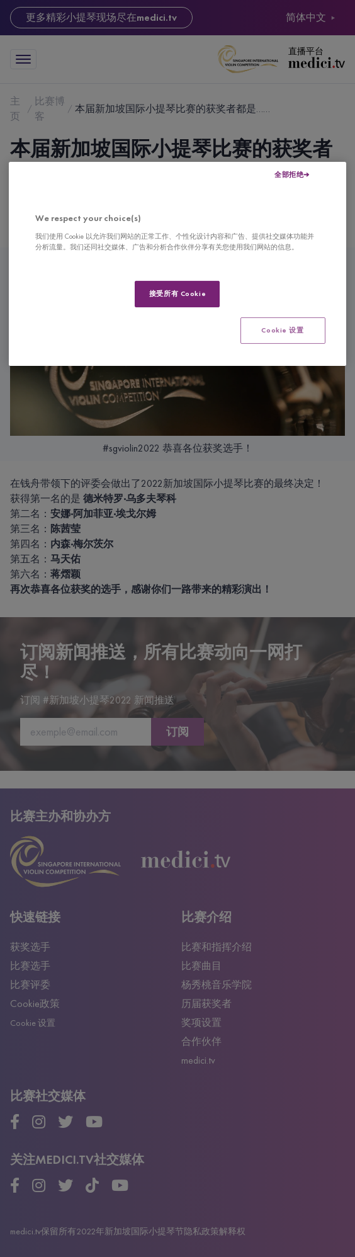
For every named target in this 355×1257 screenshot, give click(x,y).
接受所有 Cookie (177, 293)
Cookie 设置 (282, 330)
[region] (177, 264)
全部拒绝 (288, 174)
